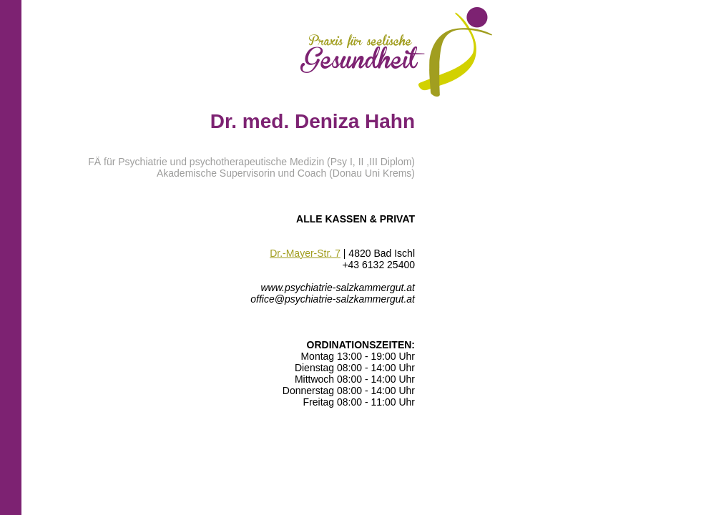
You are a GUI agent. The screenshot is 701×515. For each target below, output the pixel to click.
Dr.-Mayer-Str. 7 (305, 253)
